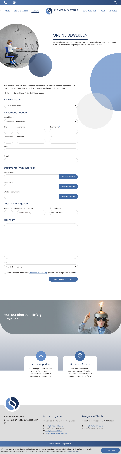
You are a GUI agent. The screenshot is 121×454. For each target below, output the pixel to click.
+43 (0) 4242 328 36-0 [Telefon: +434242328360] (93, 426)
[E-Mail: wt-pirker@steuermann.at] (14, 2)
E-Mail (7, 156)
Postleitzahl (8, 137)
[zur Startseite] (62, 11)
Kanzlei (7, 11)
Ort (51, 137)
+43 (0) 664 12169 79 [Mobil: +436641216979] (53, 431)
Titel (5, 127)
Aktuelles (113, 11)
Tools (102, 11)
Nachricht (9, 219)
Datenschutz (54, 444)
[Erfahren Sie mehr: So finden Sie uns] (80, 365)
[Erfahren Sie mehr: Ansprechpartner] (41, 365)
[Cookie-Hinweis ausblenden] (110, 450)
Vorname (21, 127)
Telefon (7, 146)
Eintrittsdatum (55, 208)
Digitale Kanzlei (21, 11)
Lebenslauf (9, 182)
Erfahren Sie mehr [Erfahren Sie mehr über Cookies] (73, 451)
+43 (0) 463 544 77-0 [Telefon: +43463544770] (54, 426)
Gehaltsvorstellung (25, 208)
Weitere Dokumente (12, 192)
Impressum (67, 444)
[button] (5, 2)
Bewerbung (9, 172)
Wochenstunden (11, 208)
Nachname (55, 127)
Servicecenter (89, 11)
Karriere (35, 11)
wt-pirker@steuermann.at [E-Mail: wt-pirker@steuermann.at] (56, 433)
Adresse (20, 137)
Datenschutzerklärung (38, 273)
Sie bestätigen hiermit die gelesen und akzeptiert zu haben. (41, 273)
